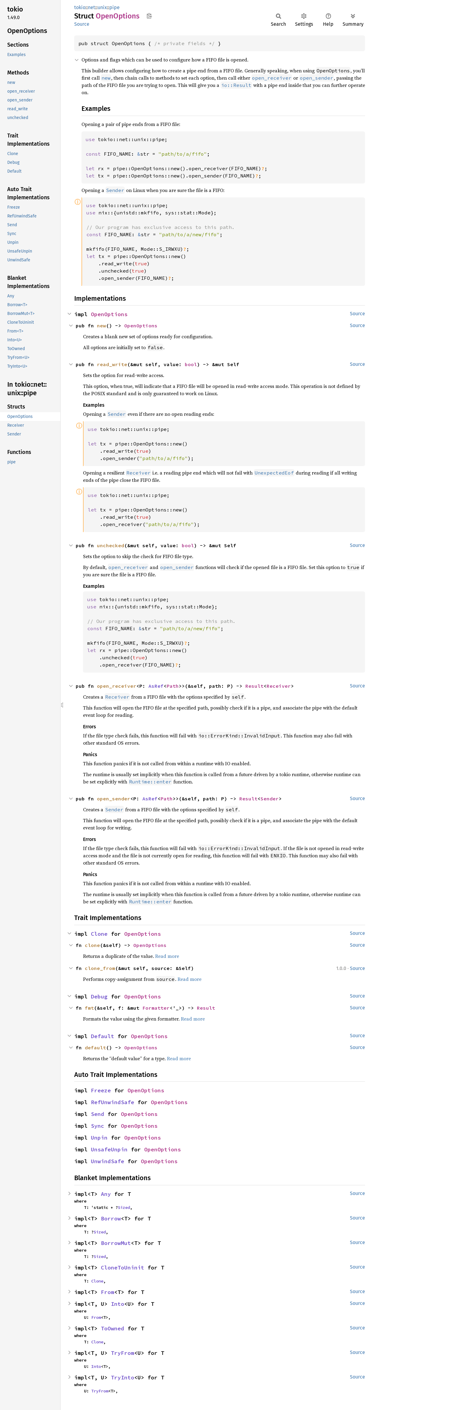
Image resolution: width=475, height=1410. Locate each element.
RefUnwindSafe (112, 1102)
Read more (167, 956)
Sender (270, 799)
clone (92, 945)
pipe (114, 7)
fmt (89, 1008)
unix (102, 7)
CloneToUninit (122, 1267)
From (107, 1292)
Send (97, 1113)
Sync (97, 1125)
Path (173, 686)
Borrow (111, 1218)
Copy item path (149, 16)
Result (254, 686)
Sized (124, 1207)
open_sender (113, 799)
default (95, 1047)
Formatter (156, 1008)
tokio (79, 7)
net (91, 7)
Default (102, 1036)
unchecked (110, 545)
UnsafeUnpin (109, 1149)
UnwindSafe (107, 1161)
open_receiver (116, 686)
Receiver (279, 686)
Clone (99, 933)
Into (117, 1303)
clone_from (100, 968)
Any (106, 1193)
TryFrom (122, 1352)
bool (191, 364)
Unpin (99, 1137)
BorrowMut (116, 1243)
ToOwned (112, 1328)
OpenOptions (109, 314)
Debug (99, 996)
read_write (112, 364)
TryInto (122, 1377)
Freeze (101, 1090)
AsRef (156, 686)
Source (81, 24)
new (101, 326)
